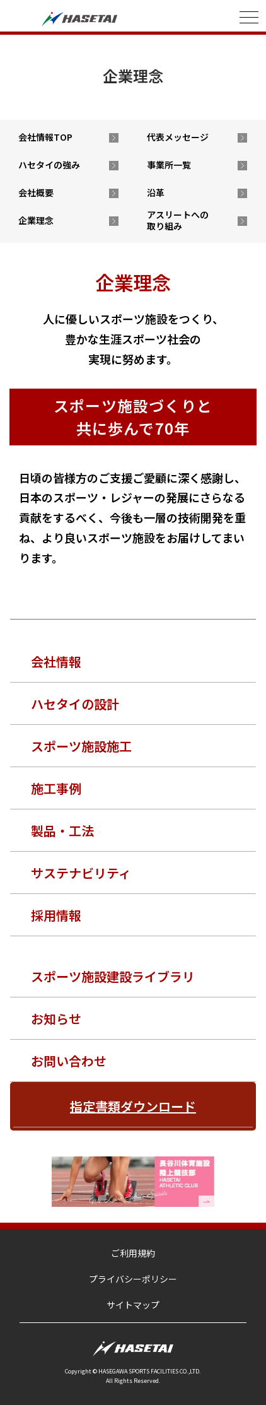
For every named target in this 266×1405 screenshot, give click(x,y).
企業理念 (36, 220)
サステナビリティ (81, 873)
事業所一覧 (169, 164)
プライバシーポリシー (133, 1279)
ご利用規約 (133, 1253)
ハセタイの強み (49, 164)
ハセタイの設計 (75, 704)
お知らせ (56, 1018)
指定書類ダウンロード (133, 1106)
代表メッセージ (178, 137)
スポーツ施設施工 (81, 746)
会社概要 (36, 192)
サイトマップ (133, 1304)
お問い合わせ (69, 1061)
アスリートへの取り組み (178, 220)
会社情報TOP (45, 137)
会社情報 (56, 661)
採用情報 (56, 915)
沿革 (156, 192)
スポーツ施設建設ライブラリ (113, 976)
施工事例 (56, 788)
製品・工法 (62, 830)
